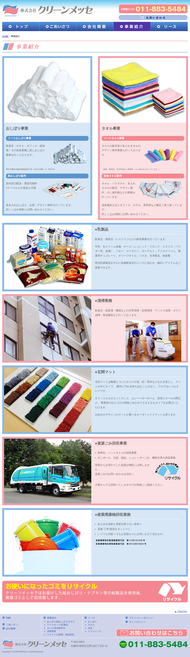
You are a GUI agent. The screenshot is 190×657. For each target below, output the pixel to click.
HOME (5, 36)
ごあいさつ (12, 624)
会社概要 (11, 628)
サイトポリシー (137, 622)
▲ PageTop (180, 611)
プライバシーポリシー (141, 617)
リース (105, 624)
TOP (8, 617)
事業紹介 (64, 626)
